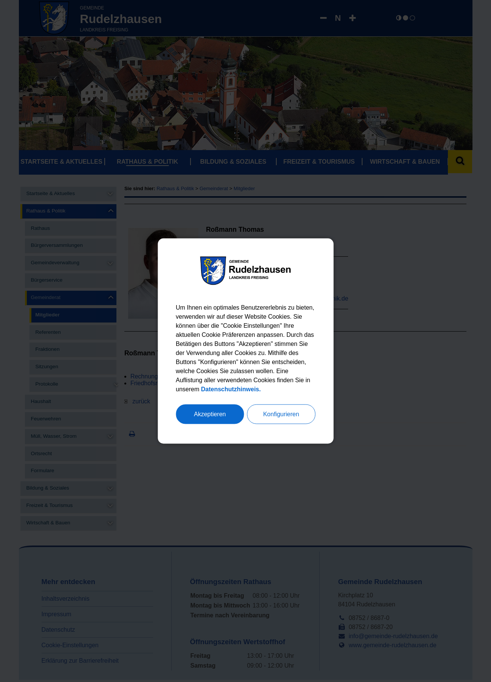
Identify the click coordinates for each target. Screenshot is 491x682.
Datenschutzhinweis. (231, 389)
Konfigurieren (281, 414)
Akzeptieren (210, 414)
